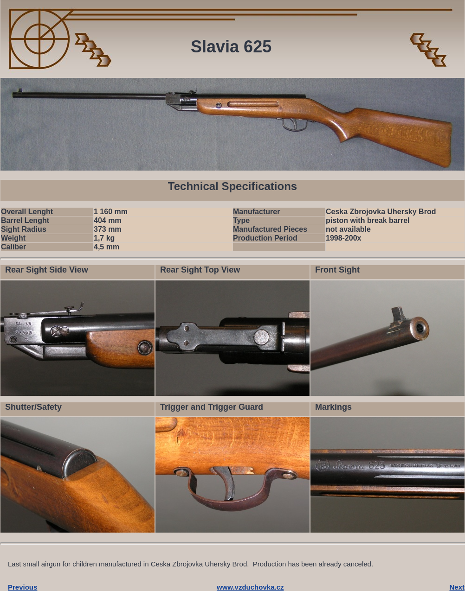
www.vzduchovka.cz (250, 587)
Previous (22, 587)
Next (457, 587)
